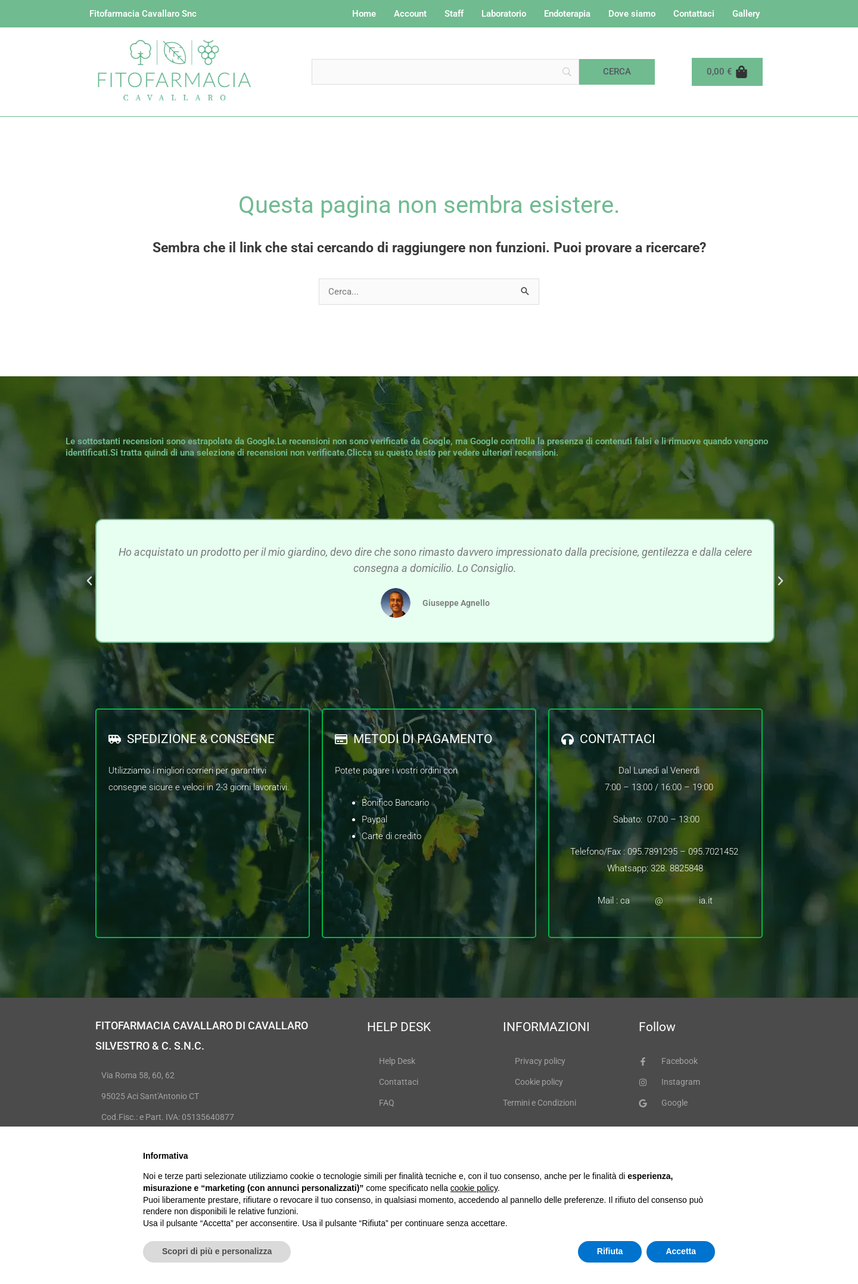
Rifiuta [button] (610, 1251)
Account (410, 13)
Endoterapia (567, 13)
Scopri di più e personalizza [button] (217, 1251)
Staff (454, 13)
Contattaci (693, 13)
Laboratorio (503, 13)
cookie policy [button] (474, 1188)
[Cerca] (617, 72)
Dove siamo (631, 13)
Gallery (746, 13)
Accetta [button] (681, 1251)
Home (364, 13)
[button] (89, 581)
